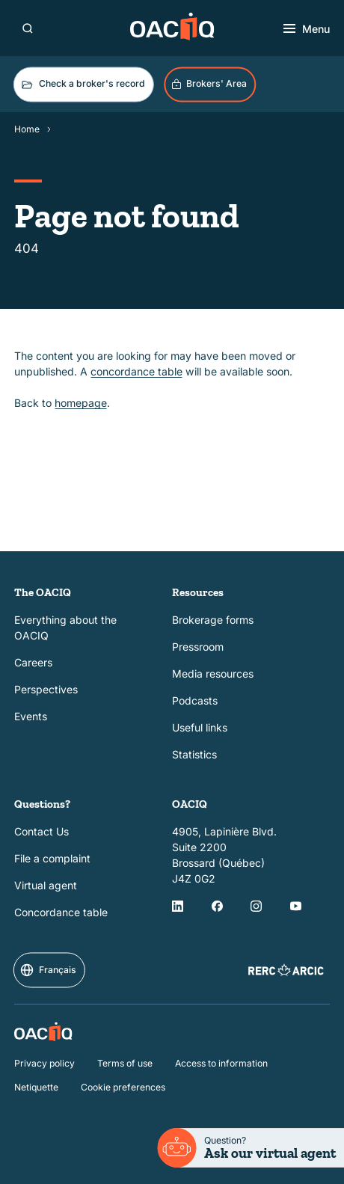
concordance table (136, 371)
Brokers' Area (209, 84)
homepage (81, 403)
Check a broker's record (82, 84)
